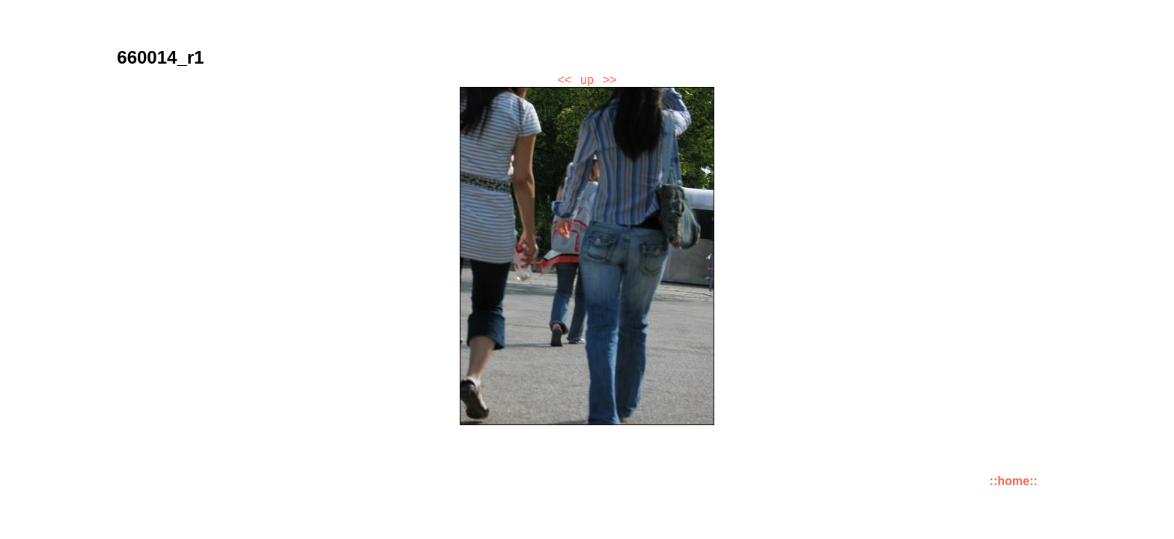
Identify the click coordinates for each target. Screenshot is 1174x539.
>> (610, 79)
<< (564, 79)
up (587, 79)
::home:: (1014, 481)
